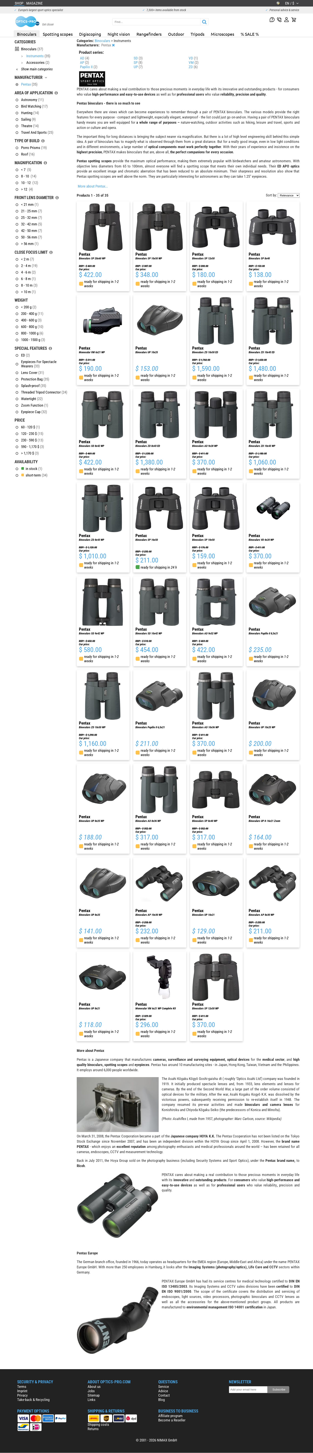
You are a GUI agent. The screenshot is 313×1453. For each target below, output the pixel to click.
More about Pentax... (93, 186)
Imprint (22, 1391)
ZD (193, 67)
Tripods (197, 34)
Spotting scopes (58, 34)
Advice (163, 1391)
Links (91, 1399)
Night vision (119, 34)
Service (163, 1386)
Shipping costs (98, 1424)
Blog (161, 1399)
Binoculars (26, 34)
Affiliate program (170, 1416)
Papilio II (88, 67)
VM (193, 62)
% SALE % (250, 34)
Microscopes (222, 34)
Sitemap (94, 1395)
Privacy (22, 1395)
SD (138, 58)
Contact (164, 1395)
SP (138, 62)
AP (84, 62)
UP (138, 67)
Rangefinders (149, 34)
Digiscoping (90, 34)
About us (94, 1386)
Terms (21, 1386)
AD (84, 58)
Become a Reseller (171, 1420)
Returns (93, 1429)
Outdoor (176, 34)
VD (193, 58)
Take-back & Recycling (33, 1399)
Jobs (91, 1391)
